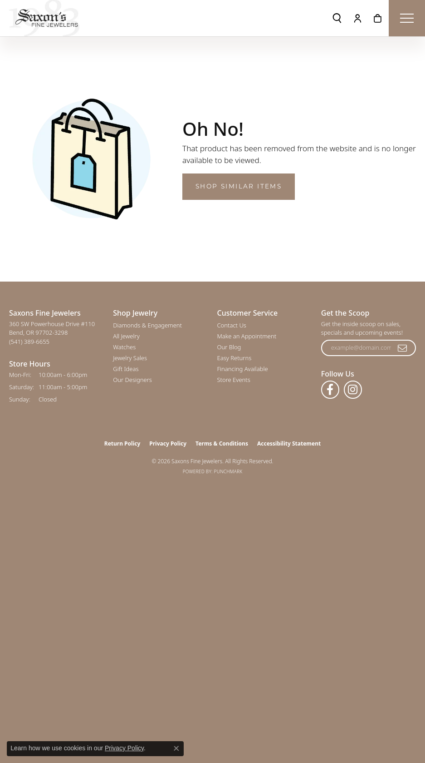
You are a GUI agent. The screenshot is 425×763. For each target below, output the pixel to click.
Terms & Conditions (221, 443)
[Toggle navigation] (407, 18)
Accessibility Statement (289, 443)
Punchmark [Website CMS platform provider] (228, 471)
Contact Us (231, 325)
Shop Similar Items (238, 186)
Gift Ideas (125, 369)
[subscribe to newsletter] (403, 348)
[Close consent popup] (176, 748)
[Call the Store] (29, 341)
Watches (124, 347)
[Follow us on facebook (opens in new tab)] (330, 390)
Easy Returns (234, 358)
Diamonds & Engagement (147, 325)
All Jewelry (126, 336)
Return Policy (122, 443)
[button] (337, 18)
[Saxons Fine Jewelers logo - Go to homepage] (44, 18)
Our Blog (229, 347)
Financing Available (242, 369)
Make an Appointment (247, 336)
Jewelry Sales (130, 358)
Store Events (233, 380)
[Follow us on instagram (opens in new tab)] (353, 390)
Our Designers (132, 380)
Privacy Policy (167, 443)
